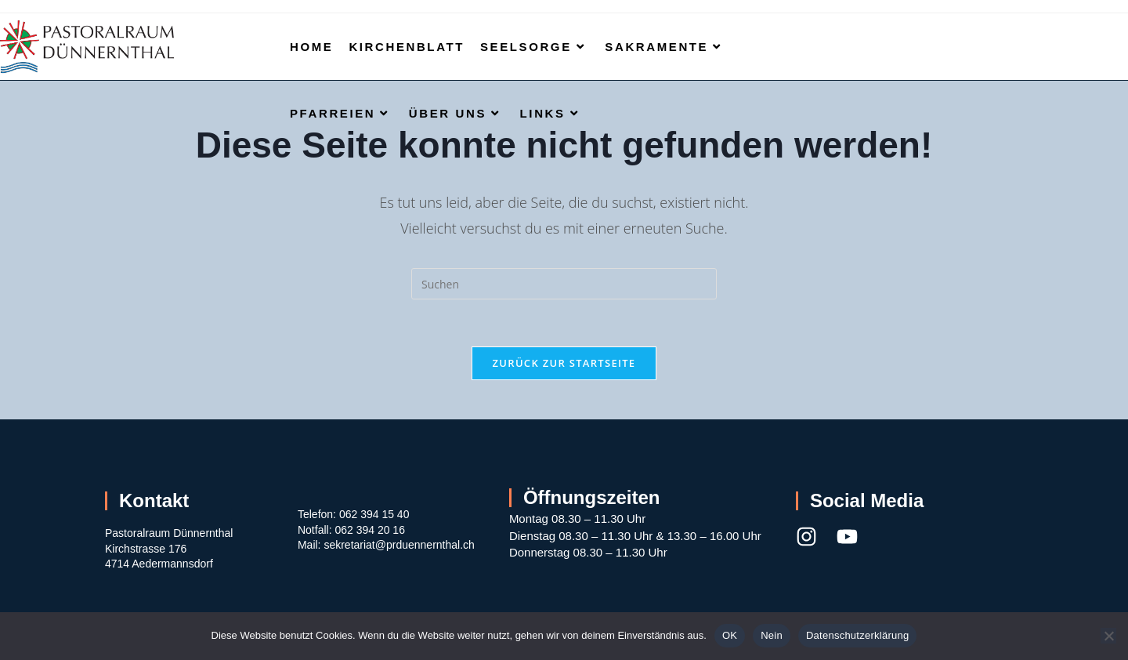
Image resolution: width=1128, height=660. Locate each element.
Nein (772, 635)
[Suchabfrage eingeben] (564, 283)
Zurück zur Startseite (564, 363)
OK (729, 635)
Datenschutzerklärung (857, 635)
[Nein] (1108, 636)
